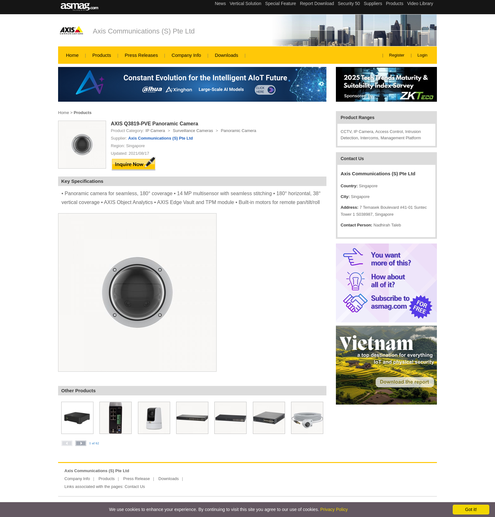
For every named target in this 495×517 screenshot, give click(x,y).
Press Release (136, 478)
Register (396, 55)
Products (101, 55)
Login (422, 55)
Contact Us (135, 486)
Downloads (226, 55)
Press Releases (141, 55)
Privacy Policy (334, 509)
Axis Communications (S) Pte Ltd (144, 31)
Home (72, 55)
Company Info (186, 55)
